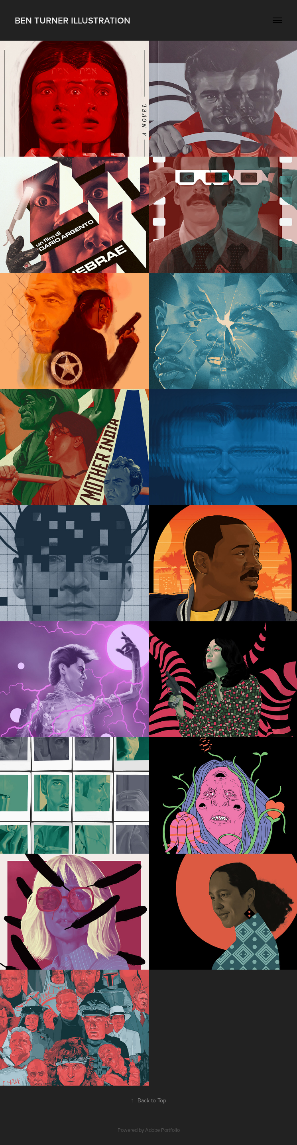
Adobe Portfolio (162, 1129)
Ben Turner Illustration (72, 20)
